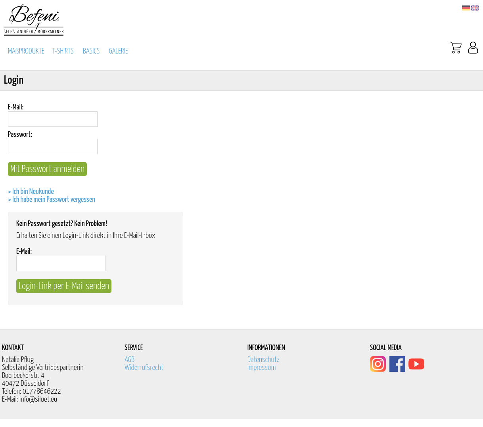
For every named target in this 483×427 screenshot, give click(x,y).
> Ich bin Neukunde (31, 191)
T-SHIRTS (63, 51)
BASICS (91, 51)
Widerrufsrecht (144, 367)
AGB (129, 360)
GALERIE (118, 51)
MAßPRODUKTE (26, 51)
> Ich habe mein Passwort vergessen (51, 199)
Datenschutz (263, 360)
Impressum (261, 367)
